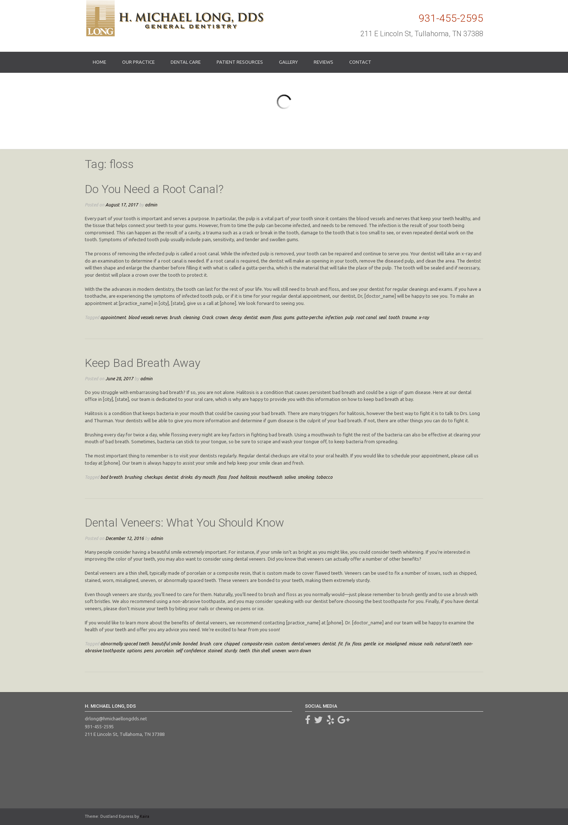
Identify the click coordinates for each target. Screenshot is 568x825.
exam (265, 317)
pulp (349, 317)
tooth (394, 317)
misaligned (395, 643)
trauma (409, 317)
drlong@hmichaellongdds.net (116, 718)
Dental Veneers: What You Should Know (184, 522)
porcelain (164, 650)
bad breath (111, 476)
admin (151, 204)
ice (380, 643)
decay (236, 317)
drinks (186, 476)
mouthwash (270, 476)
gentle (369, 643)
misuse (415, 643)
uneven (279, 650)
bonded (190, 643)
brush (175, 317)
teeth (244, 650)
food (233, 476)
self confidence (190, 650)
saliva (290, 476)
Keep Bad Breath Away (142, 363)
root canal (366, 317)
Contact (360, 61)
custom (282, 643)
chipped (231, 643)
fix (347, 643)
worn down (299, 650)
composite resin (257, 643)
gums (289, 317)
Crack (207, 317)
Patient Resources (240, 61)
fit (340, 643)
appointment (113, 317)
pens (148, 650)
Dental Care (186, 61)
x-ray (424, 317)
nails (428, 643)
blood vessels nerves (147, 317)
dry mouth (205, 476)
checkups (153, 476)
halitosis (248, 476)
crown (221, 317)
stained (215, 650)
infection (334, 317)
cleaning (191, 317)
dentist (251, 317)
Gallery (288, 61)
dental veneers (305, 643)
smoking (306, 476)
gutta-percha (309, 317)
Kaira (144, 816)
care (217, 643)
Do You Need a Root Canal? (154, 189)
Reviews (323, 61)
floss (276, 317)
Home (99, 61)
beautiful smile (165, 643)
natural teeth (448, 643)
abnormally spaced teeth (124, 643)
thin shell (261, 650)
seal (382, 317)
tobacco (324, 476)
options (134, 650)
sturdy (230, 650)
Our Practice (138, 61)
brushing (133, 476)
